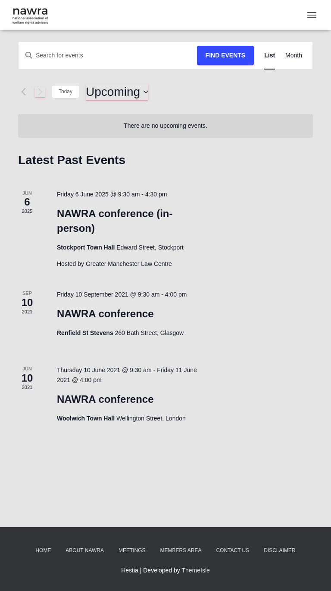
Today (65, 91)
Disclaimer (279, 550)
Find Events (226, 55)
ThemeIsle (196, 570)
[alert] (165, 126)
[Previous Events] (23, 92)
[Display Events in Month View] (293, 55)
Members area (180, 550)
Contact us (232, 550)
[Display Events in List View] (269, 55)
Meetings (132, 550)
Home (43, 550)
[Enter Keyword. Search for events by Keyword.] (108, 55)
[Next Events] (40, 92)
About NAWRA (85, 550)
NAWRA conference (105, 313)
